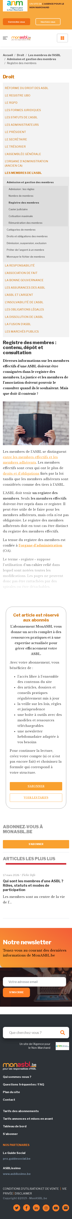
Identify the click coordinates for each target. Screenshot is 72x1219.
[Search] (36, 1032)
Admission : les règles (21, 189)
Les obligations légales (24, 309)
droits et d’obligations (21, 473)
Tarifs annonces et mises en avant (28, 1118)
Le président (15, 132)
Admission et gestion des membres (31, 59)
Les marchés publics (22, 331)
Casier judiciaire (18, 209)
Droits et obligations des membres (27, 236)
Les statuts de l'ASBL (21, 117)
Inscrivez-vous (48, 21)
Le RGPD (11, 102)
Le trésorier (15, 146)
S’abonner (36, 786)
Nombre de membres (21, 195)
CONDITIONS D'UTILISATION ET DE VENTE (31, 1188)
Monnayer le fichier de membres (26, 256)
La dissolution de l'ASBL (24, 317)
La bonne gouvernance (24, 280)
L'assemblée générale (23, 154)
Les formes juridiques (23, 110)
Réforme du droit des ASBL (26, 88)
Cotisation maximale (21, 216)
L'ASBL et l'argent (19, 295)
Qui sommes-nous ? (17, 1077)
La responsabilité (20, 265)
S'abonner (36, 844)
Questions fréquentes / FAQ (23, 1084)
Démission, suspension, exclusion (26, 243)
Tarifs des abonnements (21, 1111)
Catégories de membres (21, 229)
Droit (20, 55)
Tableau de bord (14, 1126)
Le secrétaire (16, 139)
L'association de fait (21, 273)
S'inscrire (16, 992)
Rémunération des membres (25, 222)
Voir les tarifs (36, 797)
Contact (9, 1099)
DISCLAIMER (23, 1193)
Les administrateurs (22, 125)
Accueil (8, 55)
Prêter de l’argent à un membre (25, 249)
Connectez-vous (16, 21)
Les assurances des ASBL (25, 287)
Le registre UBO (17, 95)
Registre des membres (24, 202)
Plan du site (11, 1092)
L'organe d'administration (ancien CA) (26, 163)
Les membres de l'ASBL (44, 55)
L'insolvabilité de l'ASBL (24, 302)
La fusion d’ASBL (18, 324)
